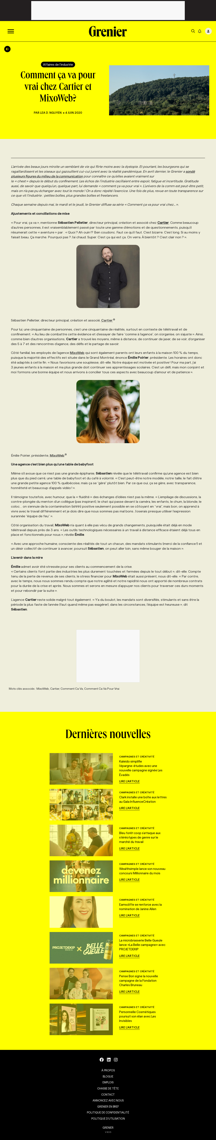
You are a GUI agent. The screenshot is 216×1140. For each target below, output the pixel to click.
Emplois (108, 1082)
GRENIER (108, 1127)
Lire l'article (129, 781)
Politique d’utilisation (108, 1118)
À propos (108, 1070)
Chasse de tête (108, 1088)
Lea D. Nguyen (51, 112)
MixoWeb (77, 353)
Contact (108, 1094)
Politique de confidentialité (108, 1112)
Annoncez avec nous (108, 1100)
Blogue (108, 1076)
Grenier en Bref (108, 1106)
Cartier (108, 320)
